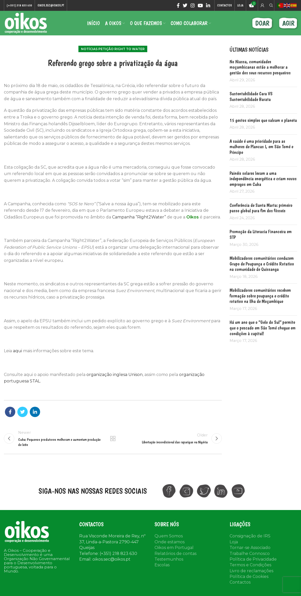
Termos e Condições (250, 564)
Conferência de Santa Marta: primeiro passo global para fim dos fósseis (261, 208)
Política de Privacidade (253, 559)
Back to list (113, 438)
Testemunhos (169, 559)
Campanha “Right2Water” (139, 217)
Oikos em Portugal (174, 547)
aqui (18, 350)
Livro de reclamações (251, 570)
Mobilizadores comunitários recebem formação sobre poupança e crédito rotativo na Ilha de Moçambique (260, 295)
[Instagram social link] (192, 5)
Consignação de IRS (250, 536)
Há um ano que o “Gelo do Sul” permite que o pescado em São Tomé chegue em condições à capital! (263, 327)
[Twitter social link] (185, 5)
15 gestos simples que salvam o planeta (263, 120)
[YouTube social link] (200, 5)
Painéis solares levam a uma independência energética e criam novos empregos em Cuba (263, 178)
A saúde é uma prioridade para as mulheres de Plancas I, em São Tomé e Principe (261, 146)
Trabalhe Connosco (250, 553)
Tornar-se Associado (250, 547)
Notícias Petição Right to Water (113, 49)
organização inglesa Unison (114, 374)
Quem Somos (169, 536)
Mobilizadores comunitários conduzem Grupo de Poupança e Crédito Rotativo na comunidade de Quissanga (262, 263)
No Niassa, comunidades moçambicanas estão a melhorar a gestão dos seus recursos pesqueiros (260, 67)
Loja (234, 541)
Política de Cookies (249, 576)
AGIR (288, 23)
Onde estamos (170, 541)
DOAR (262, 23)
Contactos (240, 582)
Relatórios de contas (175, 553)
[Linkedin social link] (208, 5)
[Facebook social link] (178, 5)
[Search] (270, 5)
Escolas (162, 564)
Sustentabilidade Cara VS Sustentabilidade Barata (251, 96)
